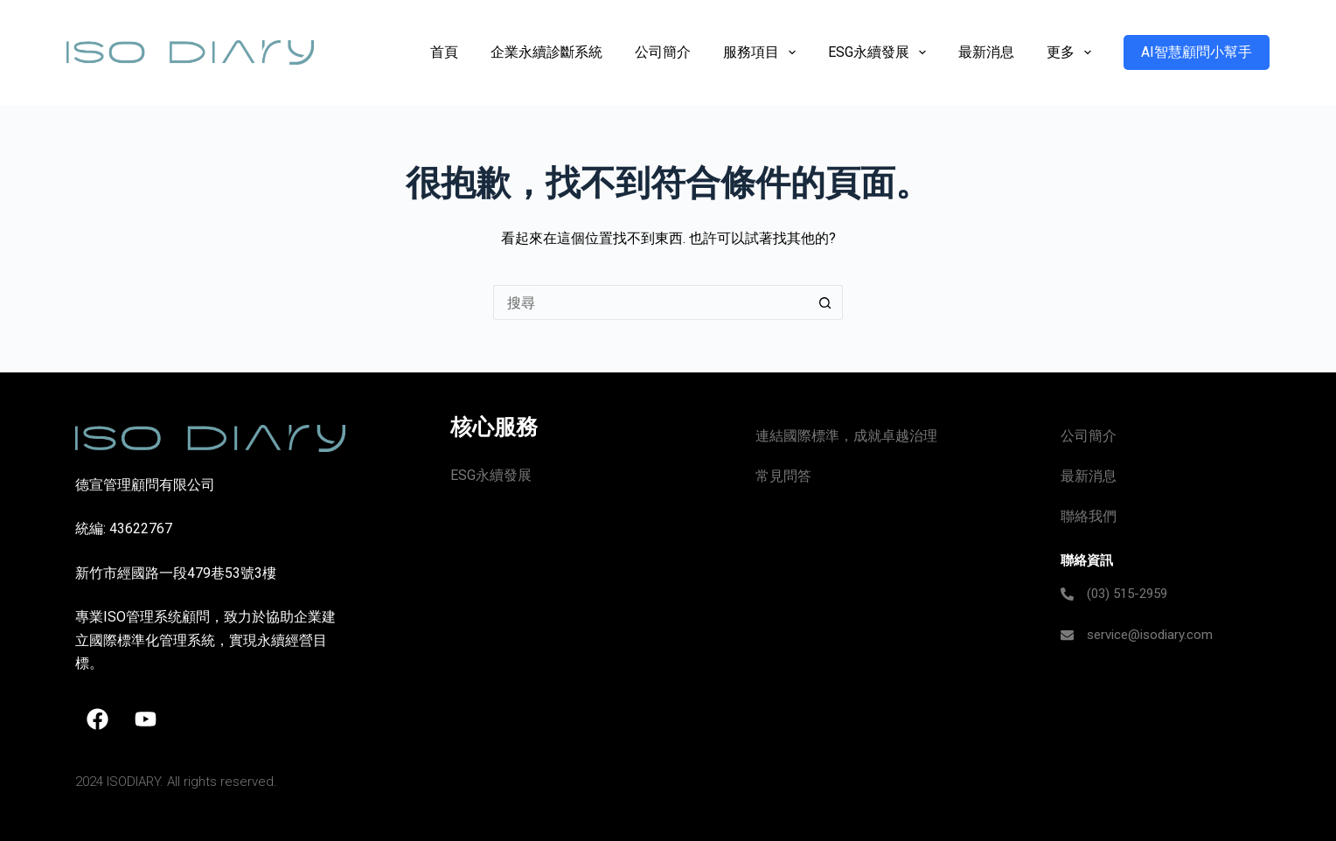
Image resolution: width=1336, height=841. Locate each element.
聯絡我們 (1089, 516)
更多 (1072, 52)
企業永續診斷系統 (546, 52)
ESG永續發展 (880, 52)
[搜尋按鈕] (825, 302)
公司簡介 (663, 52)
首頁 (444, 52)
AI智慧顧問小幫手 (1196, 52)
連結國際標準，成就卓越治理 (846, 435)
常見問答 (783, 476)
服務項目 (763, 52)
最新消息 (986, 52)
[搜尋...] (650, 302)
